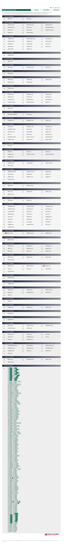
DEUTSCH (53, 7)
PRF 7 (16, 513)
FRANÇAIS (58, 7)
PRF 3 (10, 403)
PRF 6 (11, 500)
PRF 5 (16, 467)
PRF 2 (11, 381)
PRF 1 (11, 368)
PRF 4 (10, 433)
